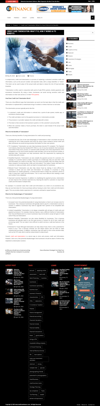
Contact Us (91, 405)
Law (69, 62)
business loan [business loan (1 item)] (34, 289)
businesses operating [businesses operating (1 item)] (36, 286)
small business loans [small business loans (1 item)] (36, 383)
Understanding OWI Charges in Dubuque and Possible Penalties (84, 104)
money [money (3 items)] (40, 364)
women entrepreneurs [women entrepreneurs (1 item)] (36, 398)
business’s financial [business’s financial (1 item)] (35, 293)
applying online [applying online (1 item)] (41, 270)
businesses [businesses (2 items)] (33, 282)
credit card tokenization (18, 236)
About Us (84, 405)
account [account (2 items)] (32, 270)
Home (78, 405)
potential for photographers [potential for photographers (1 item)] (38, 375)
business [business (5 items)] (44, 278)
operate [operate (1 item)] (42, 368)
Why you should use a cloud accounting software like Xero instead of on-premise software (17, 252)
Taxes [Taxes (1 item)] (43, 391)
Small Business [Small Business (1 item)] (34, 379)
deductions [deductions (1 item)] (38, 301)
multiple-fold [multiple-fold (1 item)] (33, 368)
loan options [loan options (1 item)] (38, 354)
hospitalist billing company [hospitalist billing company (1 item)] (37, 343)
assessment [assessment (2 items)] (33, 274)
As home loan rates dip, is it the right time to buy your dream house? (65, 303)
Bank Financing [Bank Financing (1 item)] (34, 278)
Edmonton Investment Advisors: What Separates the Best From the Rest (40, 1)
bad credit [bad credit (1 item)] (42, 274)
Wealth (39, 18)
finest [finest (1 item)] (31, 335)
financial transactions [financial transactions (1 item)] (36, 331)
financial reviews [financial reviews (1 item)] (34, 324)
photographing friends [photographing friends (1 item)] (36, 371)
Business (70, 43)
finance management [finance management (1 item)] (36, 312)
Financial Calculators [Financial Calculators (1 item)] (36, 320)
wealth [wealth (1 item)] (42, 394)
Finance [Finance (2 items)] (32, 309)
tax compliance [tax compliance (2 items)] (34, 391)
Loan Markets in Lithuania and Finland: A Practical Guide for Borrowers (85, 113)
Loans (32, 18)
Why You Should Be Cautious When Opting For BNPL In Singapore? (65, 284)
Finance (16, 18)
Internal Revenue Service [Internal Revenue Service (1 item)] (37, 351)
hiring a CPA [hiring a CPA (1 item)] (33, 339)
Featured (70, 53)
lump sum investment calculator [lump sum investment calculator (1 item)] (36, 359)
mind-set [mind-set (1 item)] (32, 364)
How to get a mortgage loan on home (64, 292)
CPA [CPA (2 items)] (42, 297)
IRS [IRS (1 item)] (30, 354)
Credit (24, 18)
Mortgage (71, 68)
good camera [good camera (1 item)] (39, 335)
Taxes (9, 18)
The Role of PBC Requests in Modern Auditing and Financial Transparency (85, 122)
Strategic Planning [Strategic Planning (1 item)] (35, 387)
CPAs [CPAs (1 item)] (31, 301)
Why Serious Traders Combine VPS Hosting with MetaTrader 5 (84, 95)
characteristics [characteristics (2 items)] (34, 297)
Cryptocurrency (72, 50)
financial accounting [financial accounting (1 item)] (35, 316)
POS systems (35, 94)
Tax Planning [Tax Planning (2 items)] (33, 394)
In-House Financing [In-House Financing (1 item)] (35, 347)
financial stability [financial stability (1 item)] (34, 328)
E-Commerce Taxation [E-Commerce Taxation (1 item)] (36, 305)
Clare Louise (21, 76)
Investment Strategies (74, 59)
